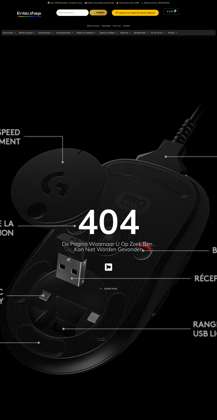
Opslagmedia (141, 32)
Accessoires (9, 32)
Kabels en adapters (87, 32)
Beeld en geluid (27, 32)
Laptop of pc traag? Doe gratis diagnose (135, 13)
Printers (173, 32)
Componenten (45, 32)
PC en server (158, 32)
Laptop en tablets (108, 32)
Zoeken (100, 12)
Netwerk (126, 32)
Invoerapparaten (65, 32)
